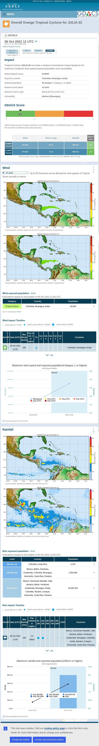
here (39, 128)
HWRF (38, 51)
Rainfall (75, 138)
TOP (93, 169)
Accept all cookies (21, 739)
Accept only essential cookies (49, 739)
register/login (59, 1)
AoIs (33, 293)
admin (69, 1)
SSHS (19, 312)
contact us (48, 1)
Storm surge (51, 138)
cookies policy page (50, 728)
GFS (27, 51)
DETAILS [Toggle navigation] (10, 35)
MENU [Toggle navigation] (8, 14)
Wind (25, 138)
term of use (37, 1)
